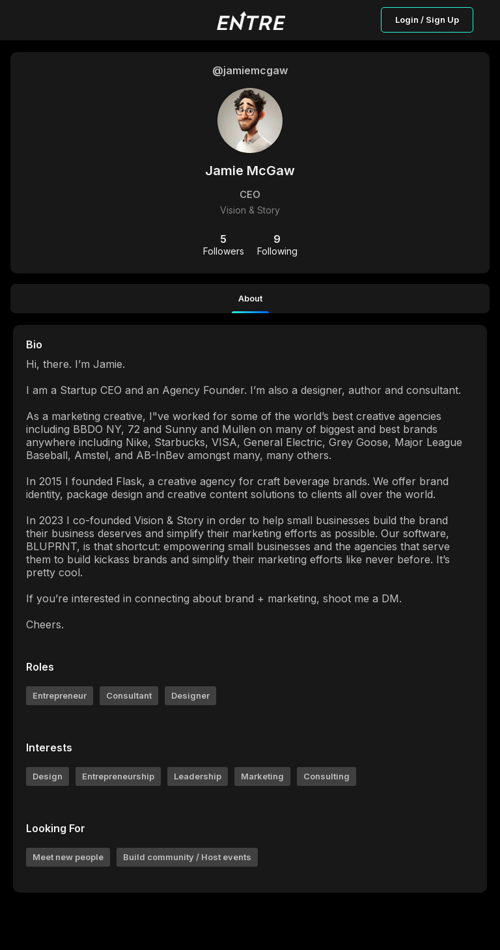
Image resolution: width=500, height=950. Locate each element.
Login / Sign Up (427, 19)
